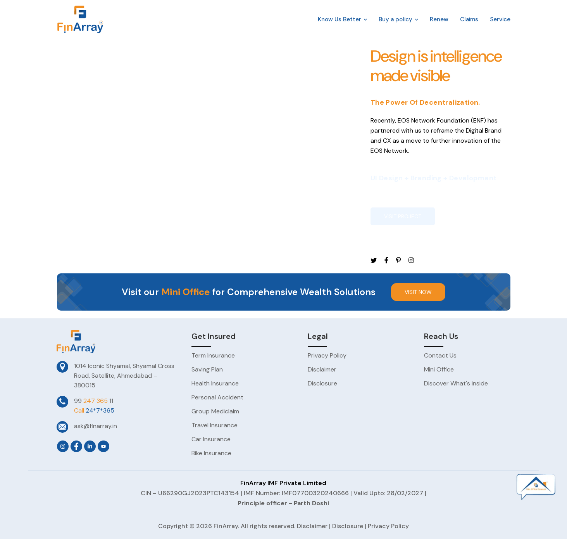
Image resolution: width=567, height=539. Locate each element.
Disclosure (347, 526)
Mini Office (185, 292)
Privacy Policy (388, 526)
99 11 (93, 401)
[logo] (80, 19)
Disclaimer (312, 526)
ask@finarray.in (95, 426)
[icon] (374, 261)
